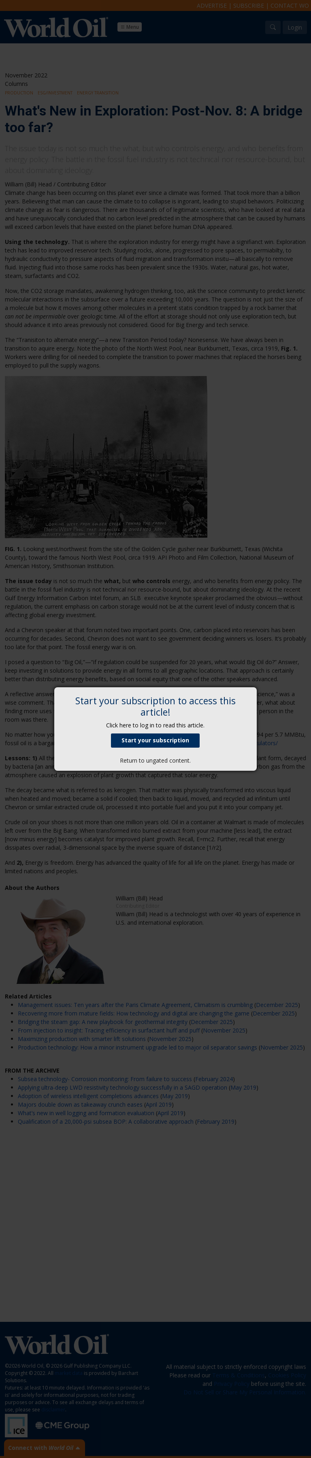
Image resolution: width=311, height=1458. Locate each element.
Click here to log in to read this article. (155, 725)
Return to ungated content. (155, 760)
